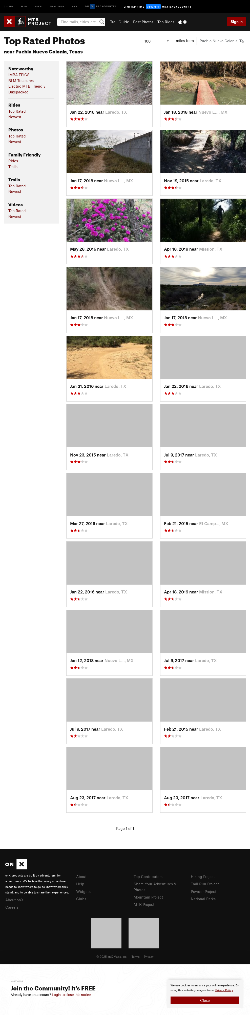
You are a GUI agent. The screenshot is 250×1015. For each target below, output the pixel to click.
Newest (14, 116)
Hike (38, 6)
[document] (205, 993)
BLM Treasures (21, 80)
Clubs (81, 899)
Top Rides (165, 21)
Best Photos (143, 21)
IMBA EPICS (19, 74)
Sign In (237, 21)
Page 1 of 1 (125, 828)
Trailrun (57, 6)
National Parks (203, 899)
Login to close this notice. (72, 995)
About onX (14, 900)
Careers (11, 907)
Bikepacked (18, 92)
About (81, 876)
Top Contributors (148, 876)
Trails (12, 166)
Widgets (83, 891)
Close (205, 1000)
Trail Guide (119, 21)
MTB (24, 6)
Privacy (149, 956)
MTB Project (144, 904)
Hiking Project (203, 876)
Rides (13, 160)
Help (80, 884)
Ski (74, 6)
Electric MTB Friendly (26, 86)
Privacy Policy (224, 990)
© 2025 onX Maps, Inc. (111, 956)
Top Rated (17, 111)
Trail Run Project (205, 884)
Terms (136, 956)
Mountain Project (148, 897)
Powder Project (203, 891)
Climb (8, 6)
